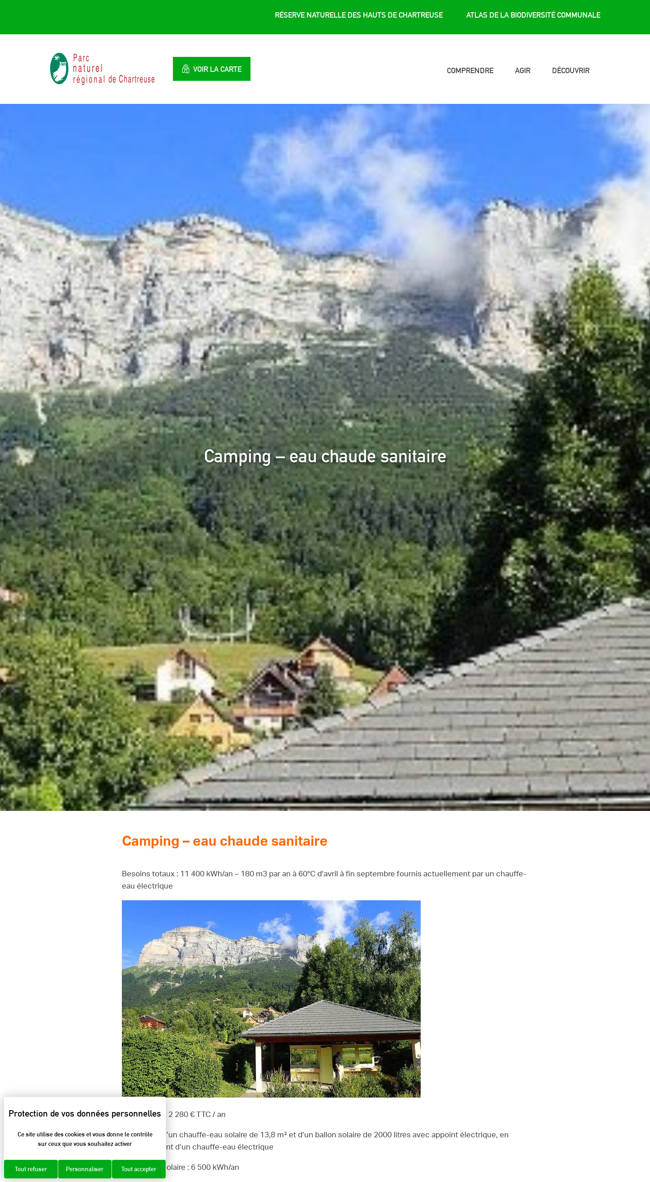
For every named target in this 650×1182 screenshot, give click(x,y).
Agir (522, 70)
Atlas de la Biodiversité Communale (533, 14)
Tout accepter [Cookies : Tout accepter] (138, 1169)
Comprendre (470, 70)
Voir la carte (214, 69)
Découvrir (571, 70)
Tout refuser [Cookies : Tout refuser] (31, 1169)
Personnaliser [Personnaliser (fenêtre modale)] (84, 1169)
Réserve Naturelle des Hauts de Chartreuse (359, 14)
